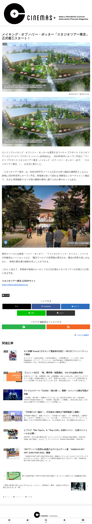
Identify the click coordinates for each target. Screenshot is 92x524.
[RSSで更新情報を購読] (68, 326)
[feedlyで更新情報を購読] (24, 326)
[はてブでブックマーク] (75, 306)
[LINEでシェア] (31, 313)
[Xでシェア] (16, 306)
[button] (60, 313)
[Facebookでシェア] (46, 306)
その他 (6, 295)
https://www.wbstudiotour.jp (15, 285)
